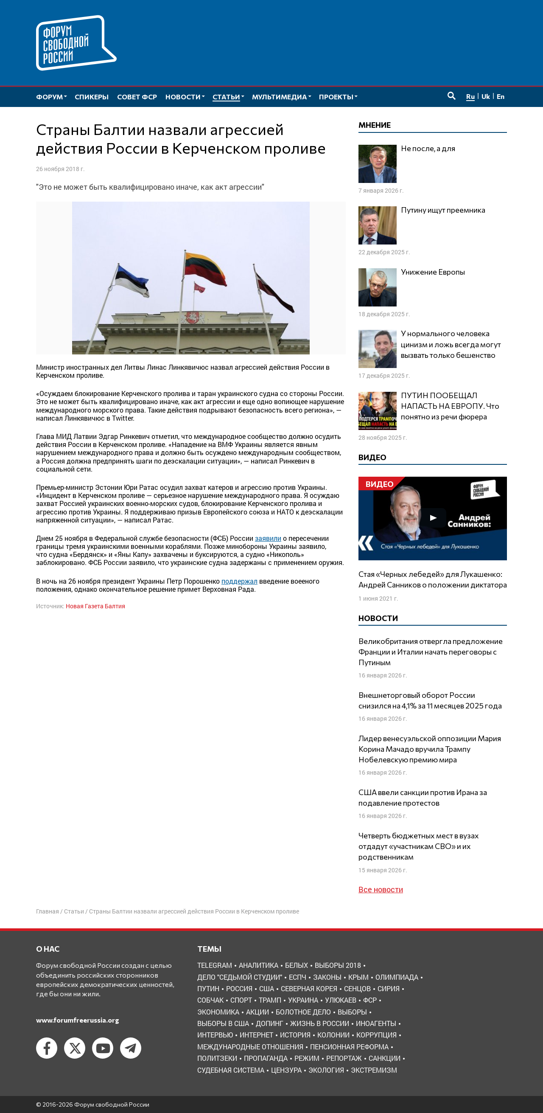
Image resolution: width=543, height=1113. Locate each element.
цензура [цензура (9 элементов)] (286, 1069)
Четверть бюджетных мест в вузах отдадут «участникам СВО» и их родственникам (418, 846)
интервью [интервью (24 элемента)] (215, 1034)
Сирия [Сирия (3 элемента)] (389, 988)
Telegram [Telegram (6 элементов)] (214, 965)
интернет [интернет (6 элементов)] (256, 1034)
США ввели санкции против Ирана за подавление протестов (422, 797)
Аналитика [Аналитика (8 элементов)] (258, 965)
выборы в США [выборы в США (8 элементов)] (223, 1023)
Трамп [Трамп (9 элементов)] (270, 999)
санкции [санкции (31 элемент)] (384, 1058)
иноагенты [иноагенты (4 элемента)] (376, 1023)
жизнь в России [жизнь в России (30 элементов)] (319, 1023)
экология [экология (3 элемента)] (326, 1069)
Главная (47, 911)
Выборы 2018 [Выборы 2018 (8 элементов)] (338, 965)
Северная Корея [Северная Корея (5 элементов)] (309, 988)
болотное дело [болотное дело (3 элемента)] (303, 1011)
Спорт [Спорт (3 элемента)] (241, 999)
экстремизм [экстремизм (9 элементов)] (374, 1069)
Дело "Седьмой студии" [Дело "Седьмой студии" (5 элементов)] (239, 976)
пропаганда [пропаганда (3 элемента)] (266, 1058)
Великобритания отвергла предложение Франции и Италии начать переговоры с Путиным (430, 651)
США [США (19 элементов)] (266, 988)
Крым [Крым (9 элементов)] (358, 976)
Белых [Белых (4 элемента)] (296, 965)
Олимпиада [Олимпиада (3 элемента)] (396, 976)
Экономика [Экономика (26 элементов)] (218, 1011)
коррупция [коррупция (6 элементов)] (376, 1034)
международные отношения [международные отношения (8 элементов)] (250, 1046)
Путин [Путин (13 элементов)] (208, 988)
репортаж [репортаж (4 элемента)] (344, 1058)
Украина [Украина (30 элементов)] (303, 999)
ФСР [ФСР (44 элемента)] (370, 999)
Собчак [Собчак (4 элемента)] (210, 999)
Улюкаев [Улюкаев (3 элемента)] (340, 999)
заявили (268, 538)
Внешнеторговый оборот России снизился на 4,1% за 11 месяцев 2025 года (430, 700)
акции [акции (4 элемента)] (257, 1011)
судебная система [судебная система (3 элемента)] (230, 1069)
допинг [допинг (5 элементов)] (269, 1023)
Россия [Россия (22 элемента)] (239, 988)
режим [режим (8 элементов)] (306, 1058)
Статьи (74, 911)
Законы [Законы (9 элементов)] (327, 976)
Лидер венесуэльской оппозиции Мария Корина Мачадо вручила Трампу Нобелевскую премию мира (429, 749)
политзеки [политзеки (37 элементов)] (217, 1058)
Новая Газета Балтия (95, 606)
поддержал (239, 580)
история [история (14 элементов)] (295, 1034)
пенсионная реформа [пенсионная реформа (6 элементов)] (349, 1046)
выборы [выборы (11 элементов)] (352, 1011)
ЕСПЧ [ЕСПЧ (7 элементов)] (297, 976)
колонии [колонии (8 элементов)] (333, 1034)
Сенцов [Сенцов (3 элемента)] (357, 988)
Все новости (380, 889)
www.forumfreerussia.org (77, 1020)
